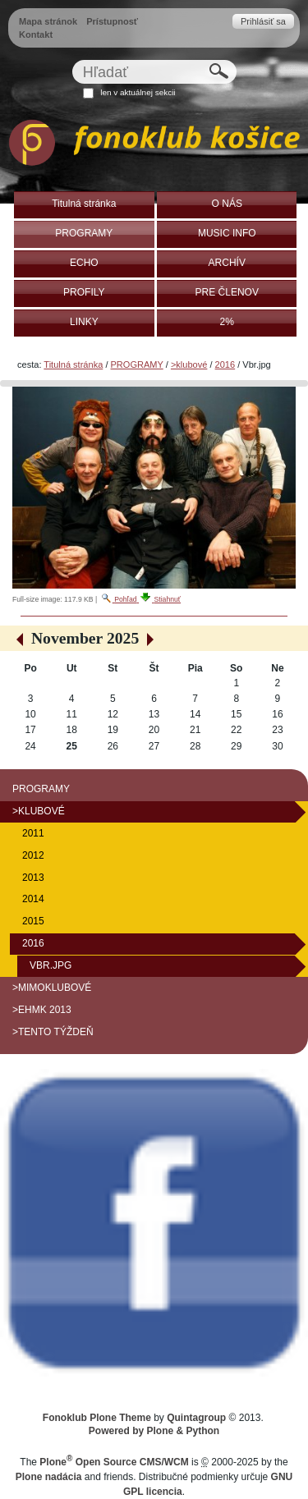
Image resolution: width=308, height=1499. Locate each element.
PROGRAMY (137, 364)
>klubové (189, 364)
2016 (225, 364)
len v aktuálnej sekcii (137, 92)
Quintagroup (196, 1417)
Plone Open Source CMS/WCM (113, 1462)
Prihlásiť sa (263, 21)
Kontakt (36, 34)
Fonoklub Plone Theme (97, 1417)
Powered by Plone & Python (154, 1431)
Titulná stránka (73, 364)
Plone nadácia (49, 1477)
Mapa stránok (48, 21)
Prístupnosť (112, 21)
